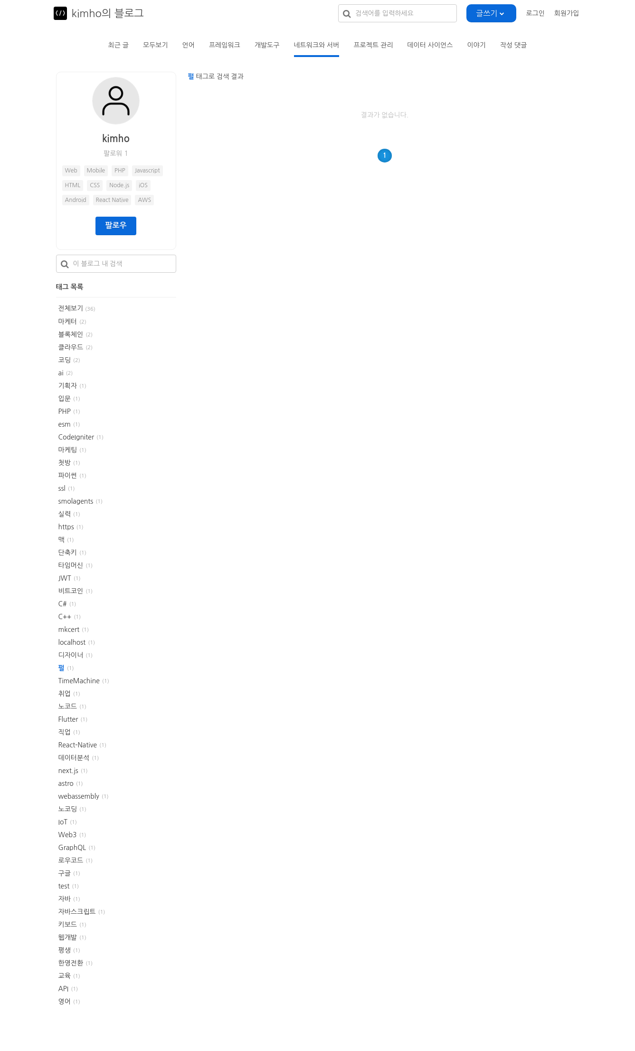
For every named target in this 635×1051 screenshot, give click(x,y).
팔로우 (115, 225)
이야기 (476, 45)
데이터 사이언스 (430, 45)
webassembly (78, 796)
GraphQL (72, 847)
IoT (63, 822)
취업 (64, 693)
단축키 (67, 552)
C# (62, 604)
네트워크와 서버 (316, 45)
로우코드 (71, 860)
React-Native (77, 745)
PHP (64, 411)
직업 (64, 732)
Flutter (68, 719)
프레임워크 (224, 45)
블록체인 (71, 334)
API (63, 988)
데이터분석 (74, 758)
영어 (64, 1001)
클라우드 (71, 347)
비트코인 (71, 591)
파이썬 (67, 475)
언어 (188, 45)
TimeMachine (79, 681)
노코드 (67, 706)
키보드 (67, 924)
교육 (64, 976)
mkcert (69, 629)
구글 (64, 873)
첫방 (64, 462)
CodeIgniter (76, 437)
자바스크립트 (77, 911)
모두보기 (155, 45)
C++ (65, 616)
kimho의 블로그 (108, 13)
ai (61, 373)
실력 (64, 514)
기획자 (67, 385)
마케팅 (67, 450)
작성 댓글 (513, 45)
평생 (64, 950)
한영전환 (71, 963)
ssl (62, 488)
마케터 (67, 321)
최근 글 (118, 45)
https (66, 527)
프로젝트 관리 (373, 45)
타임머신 (71, 565)
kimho (116, 138)
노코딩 (67, 809)
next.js (68, 770)
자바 (64, 899)
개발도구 (267, 45)
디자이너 (71, 655)
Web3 (67, 834)
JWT (64, 578)
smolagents (76, 501)
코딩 (64, 360)
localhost (72, 642)
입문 (64, 398)
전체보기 (76, 308)
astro (66, 783)
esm (64, 424)
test (64, 886)
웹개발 (67, 937)
